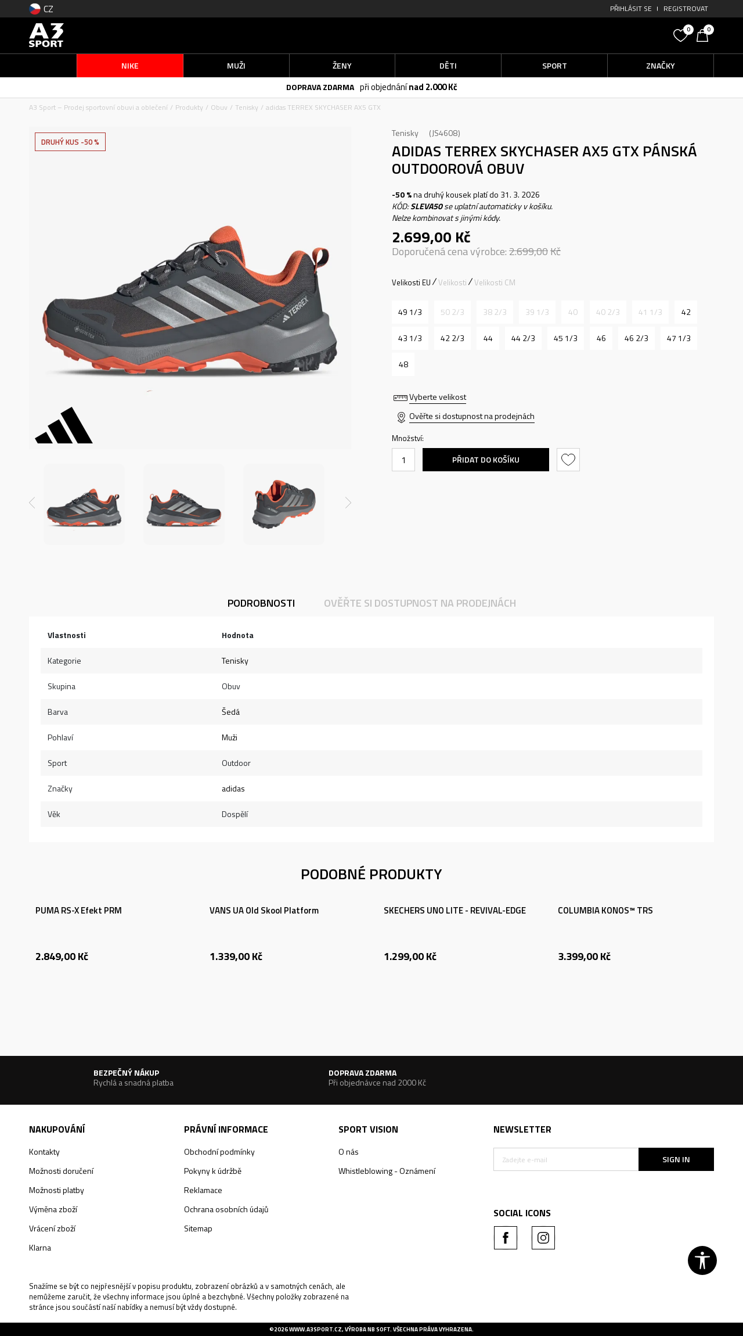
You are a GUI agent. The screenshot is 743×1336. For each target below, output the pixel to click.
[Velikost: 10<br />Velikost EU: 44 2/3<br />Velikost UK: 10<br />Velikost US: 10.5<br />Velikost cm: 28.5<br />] (523, 338)
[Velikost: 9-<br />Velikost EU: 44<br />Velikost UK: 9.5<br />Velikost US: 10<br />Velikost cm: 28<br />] (488, 338)
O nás (348, 1151)
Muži (229, 737)
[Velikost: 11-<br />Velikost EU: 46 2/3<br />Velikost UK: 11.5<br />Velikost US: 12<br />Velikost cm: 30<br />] (636, 338)
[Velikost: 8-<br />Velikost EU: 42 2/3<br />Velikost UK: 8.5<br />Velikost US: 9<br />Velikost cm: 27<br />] (452, 338)
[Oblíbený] (682, 34)
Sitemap (198, 1228)
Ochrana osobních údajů (226, 1209)
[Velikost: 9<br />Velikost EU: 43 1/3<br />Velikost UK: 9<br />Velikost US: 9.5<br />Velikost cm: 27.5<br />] (410, 338)
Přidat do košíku (486, 459)
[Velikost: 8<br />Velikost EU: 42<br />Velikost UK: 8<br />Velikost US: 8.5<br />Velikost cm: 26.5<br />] (686, 312)
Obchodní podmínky (219, 1151)
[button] (580, 35)
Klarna (40, 1247)
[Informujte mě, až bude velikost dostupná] (452, 312)
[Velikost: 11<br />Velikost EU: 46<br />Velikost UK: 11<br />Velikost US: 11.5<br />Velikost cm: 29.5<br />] (601, 338)
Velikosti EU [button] (411, 282)
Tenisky (246, 107)
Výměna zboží (53, 1209)
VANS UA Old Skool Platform (264, 910)
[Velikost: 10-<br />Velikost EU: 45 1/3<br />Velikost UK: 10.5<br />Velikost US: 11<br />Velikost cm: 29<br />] (565, 338)
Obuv (219, 107)
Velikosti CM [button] (494, 282)
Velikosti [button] (452, 282)
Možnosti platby (56, 1190)
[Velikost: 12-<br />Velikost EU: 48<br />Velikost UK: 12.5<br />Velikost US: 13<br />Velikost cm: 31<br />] (403, 364)
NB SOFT (378, 1329)
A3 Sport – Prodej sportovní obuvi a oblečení (98, 107)
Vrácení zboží (52, 1228)
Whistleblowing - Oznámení (386, 1171)
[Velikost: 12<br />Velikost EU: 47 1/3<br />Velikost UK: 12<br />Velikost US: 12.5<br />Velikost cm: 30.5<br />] (679, 338)
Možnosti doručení (61, 1171)
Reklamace (203, 1190)
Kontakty (44, 1151)
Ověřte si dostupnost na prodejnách (472, 416)
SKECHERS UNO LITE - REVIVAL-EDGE (455, 910)
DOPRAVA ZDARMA (320, 87)
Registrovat (685, 8)
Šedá (231, 711)
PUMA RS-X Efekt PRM (78, 910)
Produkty (189, 107)
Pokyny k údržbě (212, 1171)
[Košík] (705, 34)
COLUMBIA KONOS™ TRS (605, 910)
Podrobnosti (261, 603)
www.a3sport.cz (315, 1329)
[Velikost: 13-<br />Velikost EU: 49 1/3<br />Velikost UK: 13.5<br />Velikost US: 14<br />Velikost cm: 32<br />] (410, 312)
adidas (233, 788)
